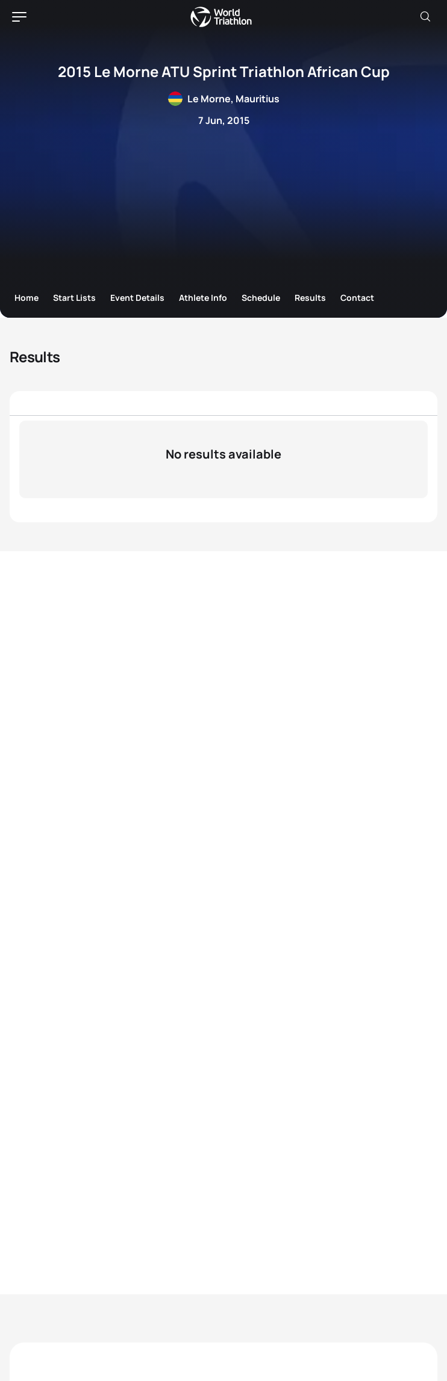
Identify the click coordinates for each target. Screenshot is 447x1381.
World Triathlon (221, 17)
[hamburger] (19, 17)
